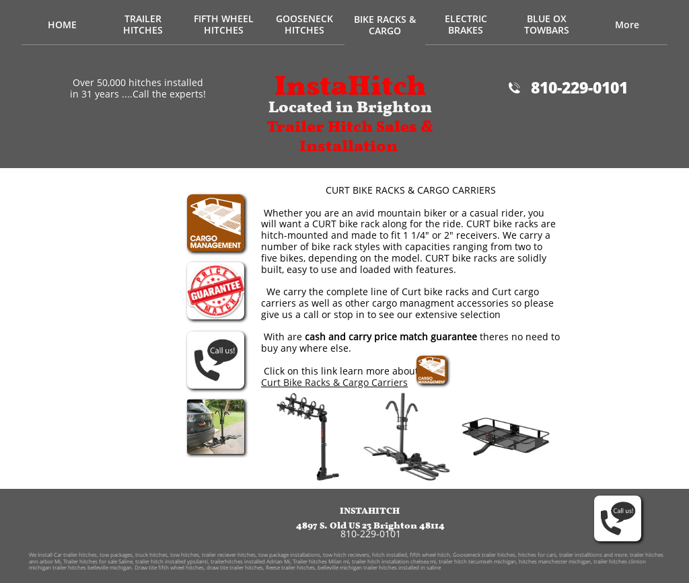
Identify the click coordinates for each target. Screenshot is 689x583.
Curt (272, 382)
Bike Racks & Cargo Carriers (345, 382)
